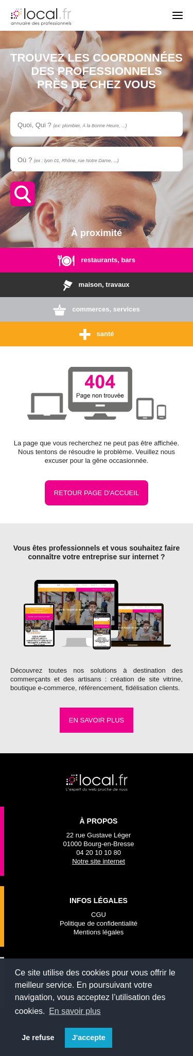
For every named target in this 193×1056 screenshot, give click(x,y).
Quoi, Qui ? (72, 125)
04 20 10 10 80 (98, 852)
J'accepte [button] (89, 1037)
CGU (98, 914)
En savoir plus (96, 720)
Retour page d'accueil (96, 493)
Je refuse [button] (38, 1037)
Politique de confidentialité (98, 923)
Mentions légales (99, 932)
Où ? (68, 160)
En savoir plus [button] (75, 1011)
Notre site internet (98, 861)
